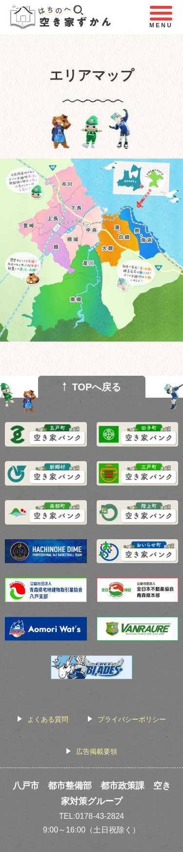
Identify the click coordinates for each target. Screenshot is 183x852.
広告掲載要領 (96, 751)
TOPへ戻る (97, 387)
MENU (161, 17)
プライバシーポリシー (132, 719)
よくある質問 (47, 719)
